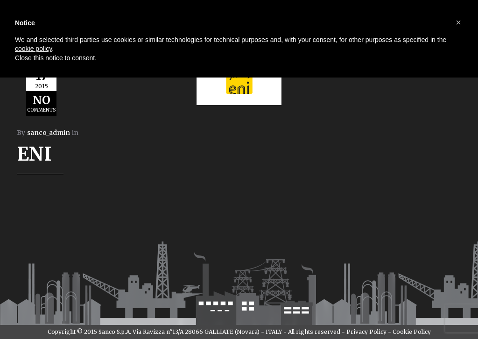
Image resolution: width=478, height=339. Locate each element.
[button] (458, 22)
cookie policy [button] (33, 48)
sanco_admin (48, 132)
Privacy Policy (366, 331)
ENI (34, 154)
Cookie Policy (412, 331)
